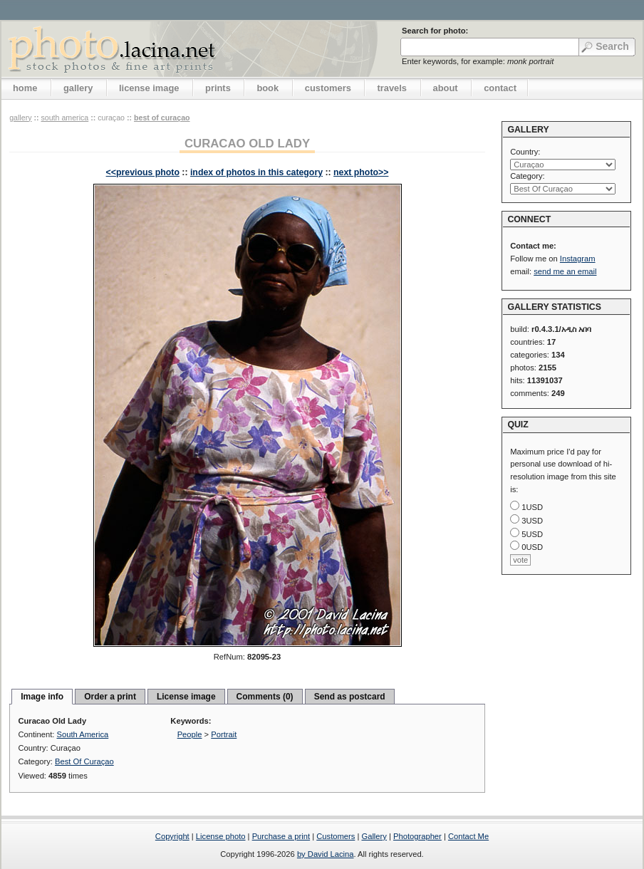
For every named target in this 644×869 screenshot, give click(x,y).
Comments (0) (265, 697)
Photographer (417, 836)
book (267, 88)
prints (218, 88)
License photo (221, 836)
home (25, 88)
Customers (335, 836)
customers (328, 88)
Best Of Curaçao (162, 117)
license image (149, 88)
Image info (42, 697)
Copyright (172, 836)
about (445, 88)
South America (64, 117)
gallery (78, 88)
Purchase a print (281, 836)
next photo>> (360, 172)
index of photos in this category (256, 172)
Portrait (224, 734)
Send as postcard (349, 697)
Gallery (373, 836)
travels (392, 88)
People (189, 734)
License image (186, 697)
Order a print (110, 697)
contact (500, 88)
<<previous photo (143, 172)
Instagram (578, 258)
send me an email (565, 271)
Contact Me (468, 836)
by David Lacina (325, 854)
